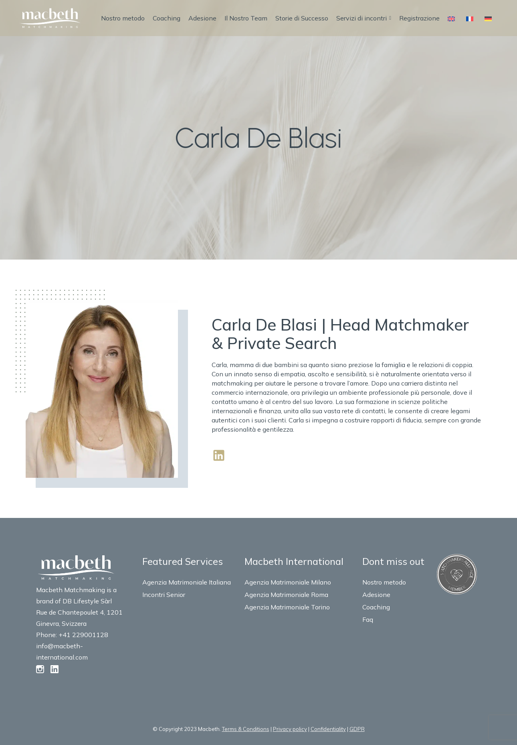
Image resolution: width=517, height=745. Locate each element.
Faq (367, 619)
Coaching (166, 18)
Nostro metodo (123, 18)
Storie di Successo (301, 18)
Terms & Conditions (245, 729)
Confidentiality (328, 729)
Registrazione (419, 18)
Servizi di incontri (363, 18)
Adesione (202, 18)
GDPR (357, 729)
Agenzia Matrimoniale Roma (286, 595)
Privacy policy (290, 729)
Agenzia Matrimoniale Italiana (186, 582)
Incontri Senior (163, 595)
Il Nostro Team (245, 18)
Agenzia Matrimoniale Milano (287, 582)
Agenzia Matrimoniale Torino (287, 607)
